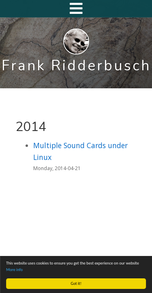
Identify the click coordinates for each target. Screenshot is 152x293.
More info (14, 269)
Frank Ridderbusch (76, 65)
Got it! (76, 283)
